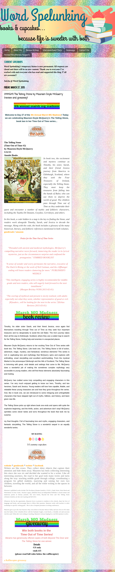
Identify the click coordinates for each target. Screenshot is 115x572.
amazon (19, 232)
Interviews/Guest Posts (52, 50)
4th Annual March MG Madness (46, 115)
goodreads (9, 232)
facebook (38, 465)
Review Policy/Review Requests (17, 55)
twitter (29, 465)
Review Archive (32, 50)
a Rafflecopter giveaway (15, 560)
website (7, 465)
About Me (18, 50)
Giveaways (70, 50)
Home (7, 50)
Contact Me (84, 50)
